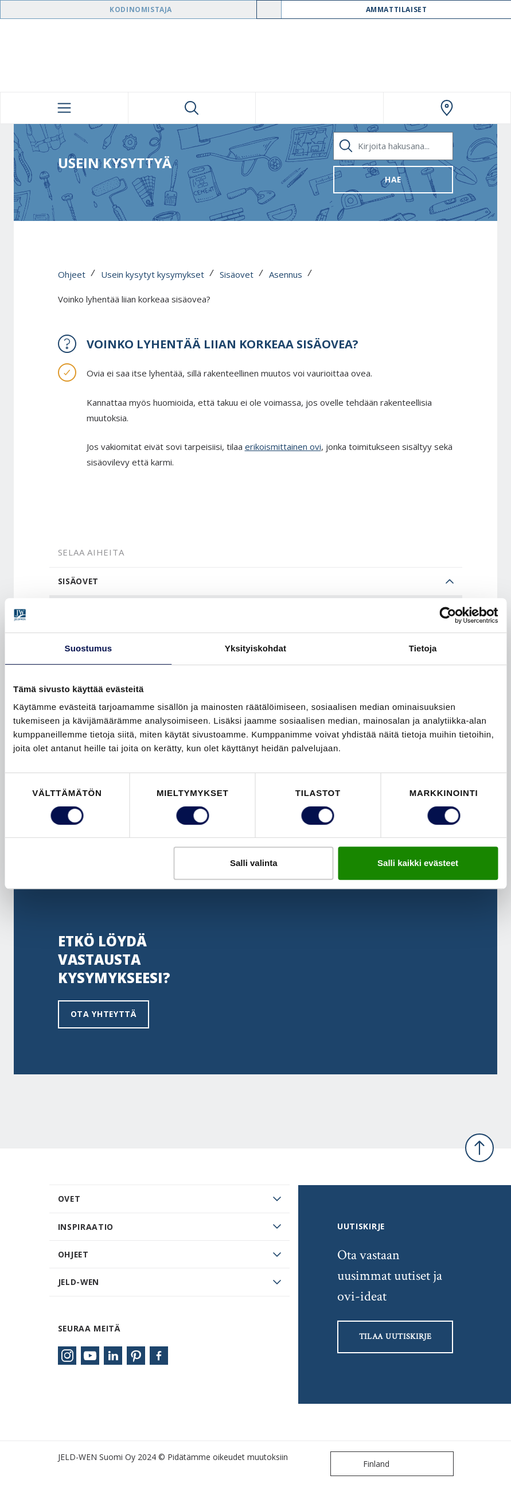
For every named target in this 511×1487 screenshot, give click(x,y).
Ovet (69, 1198)
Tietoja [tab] (423, 648)
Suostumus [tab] (88, 648)
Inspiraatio (86, 1226)
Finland (362, 1464)
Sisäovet (236, 274)
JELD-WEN (79, 1281)
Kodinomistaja (141, 9)
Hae (393, 179)
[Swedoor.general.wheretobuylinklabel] (447, 108)
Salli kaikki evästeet (417, 863)
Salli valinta (254, 863)
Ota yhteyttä (103, 1013)
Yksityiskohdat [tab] (255, 648)
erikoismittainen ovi (283, 446)
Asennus (285, 274)
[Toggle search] (192, 108)
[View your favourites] (319, 108)
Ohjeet (71, 274)
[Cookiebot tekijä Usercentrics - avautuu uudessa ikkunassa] (447, 615)
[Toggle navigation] (64, 108)
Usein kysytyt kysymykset (152, 274)
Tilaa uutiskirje (395, 1336)
